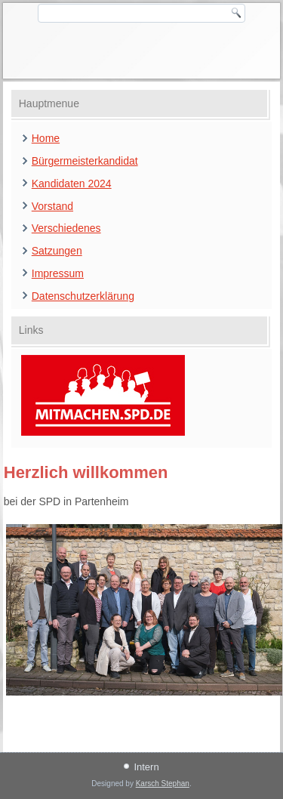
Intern (146, 767)
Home (46, 138)
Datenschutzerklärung (83, 296)
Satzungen (57, 251)
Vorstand (52, 206)
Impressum (58, 273)
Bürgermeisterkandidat (85, 161)
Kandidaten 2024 (72, 183)
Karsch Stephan (162, 783)
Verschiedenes (66, 228)
